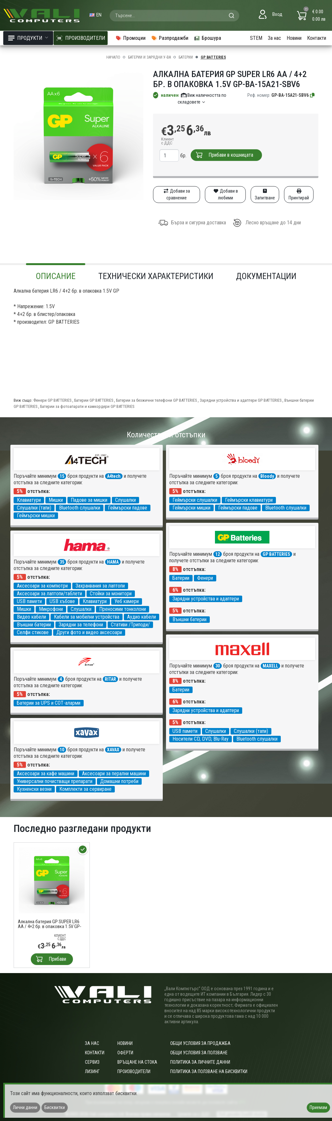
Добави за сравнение (176, 194)
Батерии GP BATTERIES (94, 400)
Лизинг (92, 1071)
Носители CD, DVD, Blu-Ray (200, 739)
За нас (274, 38)
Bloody (267, 476)
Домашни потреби (119, 781)
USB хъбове (62, 601)
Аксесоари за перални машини (114, 773)
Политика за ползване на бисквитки (208, 1071)
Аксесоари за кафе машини (45, 773)
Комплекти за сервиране (85, 789)
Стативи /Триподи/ (130, 625)
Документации (266, 276)
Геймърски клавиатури (249, 500)
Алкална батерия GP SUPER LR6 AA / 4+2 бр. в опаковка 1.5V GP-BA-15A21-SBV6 (49, 924)
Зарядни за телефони (81, 625)
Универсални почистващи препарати (54, 781)
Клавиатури (29, 500)
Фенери (205, 578)
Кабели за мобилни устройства (86, 617)
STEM (256, 38)
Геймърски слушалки (194, 500)
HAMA (113, 562)
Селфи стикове (33, 632)
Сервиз (92, 1062)
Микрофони (51, 609)
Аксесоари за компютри (42, 586)
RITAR (110, 679)
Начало (113, 57)
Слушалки (125, 500)
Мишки (56, 500)
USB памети (29, 601)
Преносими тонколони (122, 609)
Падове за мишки (89, 500)
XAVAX (113, 749)
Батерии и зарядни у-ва (149, 57)
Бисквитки (54, 1107)
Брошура (207, 38)
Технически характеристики (155, 276)
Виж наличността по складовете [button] (202, 99)
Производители (133, 1071)
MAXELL (270, 665)
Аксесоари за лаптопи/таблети (49, 593)
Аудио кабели (141, 617)
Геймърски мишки (36, 515)
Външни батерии (189, 619)
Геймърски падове (127, 508)
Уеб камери (126, 601)
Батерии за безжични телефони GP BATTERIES (157, 400)
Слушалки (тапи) (34, 508)
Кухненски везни (34, 789)
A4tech (114, 476)
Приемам (318, 1107)
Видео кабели (31, 617)
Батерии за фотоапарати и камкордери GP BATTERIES (87, 406)
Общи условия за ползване (199, 1052)
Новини (294, 38)
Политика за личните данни (200, 1062)
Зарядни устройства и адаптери (205, 599)
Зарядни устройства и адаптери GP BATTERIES (241, 400)
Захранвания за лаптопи (100, 586)
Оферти (125, 1052)
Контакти (316, 38)
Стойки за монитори (111, 593)
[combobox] (174, 15)
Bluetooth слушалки (79, 508)
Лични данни (25, 1107)
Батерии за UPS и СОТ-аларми (48, 703)
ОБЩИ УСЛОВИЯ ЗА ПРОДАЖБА (200, 1043)
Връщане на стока (137, 1062)
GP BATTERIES (213, 57)
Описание (56, 276)
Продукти (28, 38)
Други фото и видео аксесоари (89, 632)
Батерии (186, 57)
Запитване (265, 194)
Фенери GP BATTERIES (52, 400)
